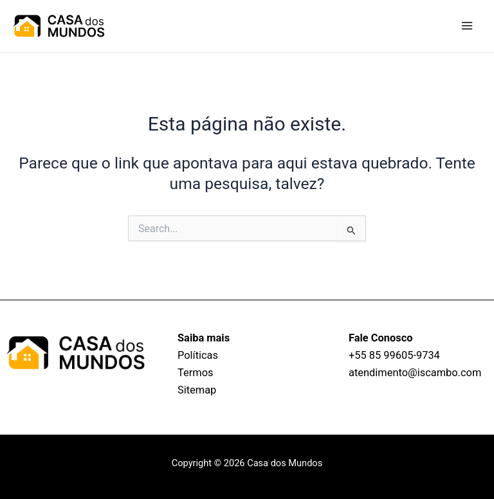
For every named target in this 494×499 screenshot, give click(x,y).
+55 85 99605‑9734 (394, 355)
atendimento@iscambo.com (415, 373)
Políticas (198, 355)
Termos (195, 373)
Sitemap (197, 390)
